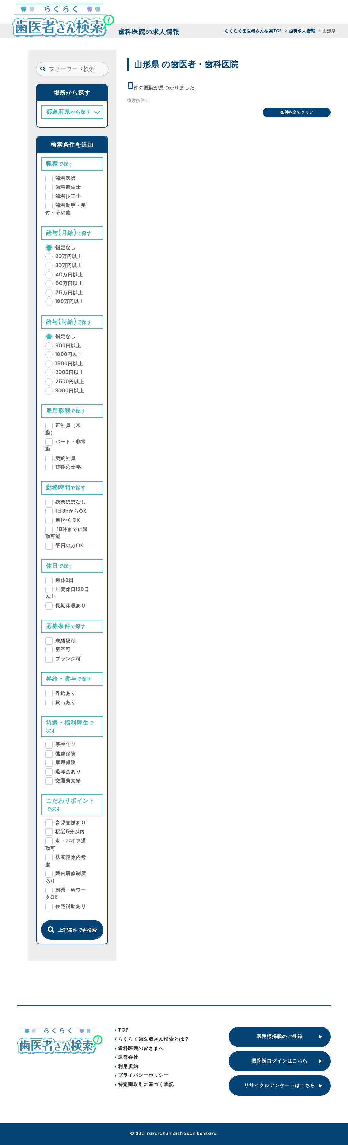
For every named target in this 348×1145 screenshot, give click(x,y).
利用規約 (126, 1066)
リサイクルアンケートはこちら (279, 1085)
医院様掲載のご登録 (279, 1036)
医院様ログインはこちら (279, 1060)
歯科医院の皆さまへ (139, 1048)
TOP (122, 1030)
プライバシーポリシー (142, 1075)
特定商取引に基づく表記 (144, 1084)
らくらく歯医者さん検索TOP (253, 31)
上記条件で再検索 (72, 930)
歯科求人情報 (302, 31)
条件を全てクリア (296, 112)
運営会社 (126, 1057)
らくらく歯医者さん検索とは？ (152, 1039)
